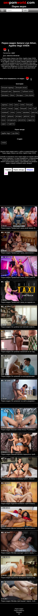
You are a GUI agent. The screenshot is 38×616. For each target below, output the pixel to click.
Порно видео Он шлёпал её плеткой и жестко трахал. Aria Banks (19, 327)
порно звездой (27, 163)
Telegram (19, 612)
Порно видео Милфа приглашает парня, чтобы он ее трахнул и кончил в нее (19, 601)
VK (19, 614)
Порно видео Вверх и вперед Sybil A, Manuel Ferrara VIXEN (19, 479)
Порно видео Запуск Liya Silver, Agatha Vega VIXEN (19, 44)
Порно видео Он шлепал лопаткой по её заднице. (19, 351)
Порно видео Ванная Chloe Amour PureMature (18, 430)
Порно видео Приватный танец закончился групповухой (19, 253)
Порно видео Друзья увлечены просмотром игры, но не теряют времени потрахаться (19, 528)
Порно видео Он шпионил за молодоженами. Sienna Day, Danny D (19, 376)
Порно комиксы (19, 610)
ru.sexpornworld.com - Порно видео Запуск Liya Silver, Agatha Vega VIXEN (20, 152)
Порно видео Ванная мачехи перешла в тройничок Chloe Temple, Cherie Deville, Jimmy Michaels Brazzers (19, 454)
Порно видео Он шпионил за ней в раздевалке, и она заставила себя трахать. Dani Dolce (19, 401)
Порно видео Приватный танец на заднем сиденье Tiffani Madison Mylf (19, 302)
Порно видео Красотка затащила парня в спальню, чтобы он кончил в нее (19, 577)
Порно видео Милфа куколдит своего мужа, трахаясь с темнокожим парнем (19, 553)
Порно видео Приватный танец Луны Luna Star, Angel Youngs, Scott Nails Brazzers (19, 277)
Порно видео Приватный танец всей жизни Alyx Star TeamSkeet (19, 228)
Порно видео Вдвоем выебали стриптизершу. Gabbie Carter (19, 503)
